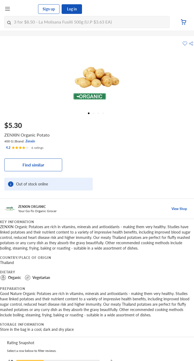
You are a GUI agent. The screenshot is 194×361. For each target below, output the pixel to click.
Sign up (49, 9)
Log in (72, 9)
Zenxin (30, 141)
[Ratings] (24, 148)
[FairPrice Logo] (24, 9)
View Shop (179, 209)
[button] (191, 43)
